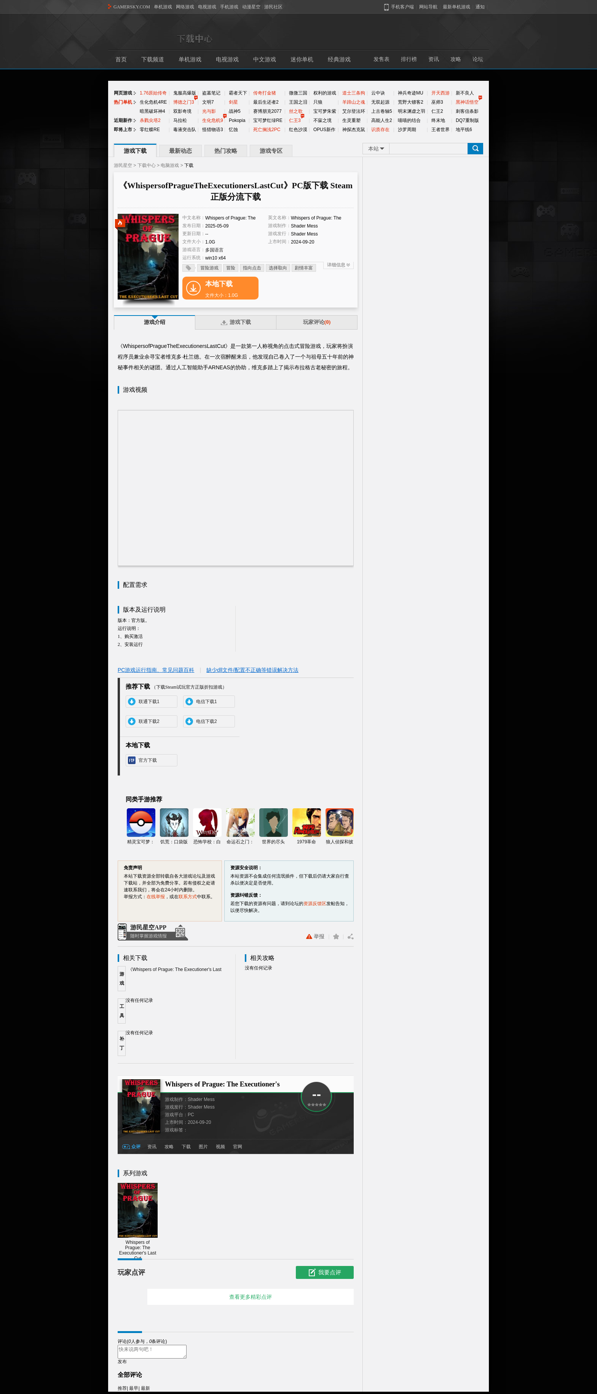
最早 (133, 1390)
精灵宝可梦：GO (141, 826)
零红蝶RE (150, 129)
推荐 (122, 1390)
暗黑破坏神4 (152, 111)
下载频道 (152, 59)
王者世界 (440, 129)
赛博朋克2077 (267, 111)
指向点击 (252, 268)
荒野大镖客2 (410, 102)
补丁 (122, 1043)
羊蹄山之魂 (353, 102)
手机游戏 (229, 7)
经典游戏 (339, 59)
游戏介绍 (154, 322)
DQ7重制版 (467, 120)
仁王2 (437, 111)
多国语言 (214, 250)
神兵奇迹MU (410, 93)
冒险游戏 (209, 268)
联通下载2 (149, 721)
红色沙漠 (298, 129)
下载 (186, 1146)
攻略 (455, 59)
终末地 (438, 120)
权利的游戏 (324, 93)
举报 (315, 936)
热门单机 (123, 102)
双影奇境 (182, 111)
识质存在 (380, 129)
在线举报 (156, 896)
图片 (203, 1146)
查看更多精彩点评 (250, 1297)
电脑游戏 (170, 165)
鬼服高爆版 (184, 93)
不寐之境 (322, 120)
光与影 (209, 111)
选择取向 (278, 268)
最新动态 (180, 151)
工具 (122, 1011)
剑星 (233, 102)
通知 (480, 7)
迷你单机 (302, 59)
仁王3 (295, 120)
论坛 (477, 59)
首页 (121, 59)
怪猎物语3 (212, 129)
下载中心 (146, 165)
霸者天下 (238, 93)
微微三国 (298, 93)
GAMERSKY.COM (131, 7)
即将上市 (123, 129)
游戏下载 (135, 151)
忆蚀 (233, 129)
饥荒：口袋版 (174, 826)
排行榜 (409, 59)
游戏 (122, 978)
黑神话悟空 (467, 102)
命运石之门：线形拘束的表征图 (240, 826)
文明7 (208, 102)
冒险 (230, 268)
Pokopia (237, 120)
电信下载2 (206, 721)
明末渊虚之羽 (411, 111)
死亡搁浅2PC (266, 129)
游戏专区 (271, 151)
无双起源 (380, 102)
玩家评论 (316, 322)
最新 (145, 1390)
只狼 (317, 102)
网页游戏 (123, 93)
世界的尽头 (273, 826)
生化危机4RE (153, 102)
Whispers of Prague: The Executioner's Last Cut (138, 1222)
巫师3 (437, 102)
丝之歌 (296, 111)
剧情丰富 (304, 268)
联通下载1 (149, 701)
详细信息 (336, 265)
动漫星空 (251, 7)
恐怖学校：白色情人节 (207, 826)
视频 (220, 1146)
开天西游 (440, 93)
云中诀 (378, 93)
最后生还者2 (266, 102)
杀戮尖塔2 (150, 120)
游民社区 (273, 7)
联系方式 (188, 896)
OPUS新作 (324, 129)
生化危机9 (212, 120)
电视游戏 (207, 7)
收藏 (336, 936)
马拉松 (180, 120)
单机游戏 (163, 7)
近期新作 (123, 120)
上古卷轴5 (381, 111)
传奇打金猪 (264, 93)
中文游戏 (264, 59)
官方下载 (148, 760)
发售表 (381, 59)
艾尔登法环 (353, 111)
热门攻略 (225, 151)
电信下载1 (206, 701)
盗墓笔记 (211, 93)
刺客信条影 (467, 111)
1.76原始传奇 (153, 93)
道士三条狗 (353, 93)
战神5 (235, 111)
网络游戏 (185, 7)
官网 (237, 1146)
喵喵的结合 (409, 120)
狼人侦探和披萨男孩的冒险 (340, 826)
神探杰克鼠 (353, 129)
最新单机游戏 (456, 7)
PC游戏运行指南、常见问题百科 (156, 670)
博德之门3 (183, 102)
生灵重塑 (351, 120)
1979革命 (306, 826)
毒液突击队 (184, 129)
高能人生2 (381, 120)
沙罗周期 (407, 129)
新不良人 (465, 93)
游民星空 (123, 165)
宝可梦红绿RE (268, 120)
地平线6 (464, 129)
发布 (122, 1364)
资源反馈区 (314, 903)
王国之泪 (298, 102)
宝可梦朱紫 (324, 111)
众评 (135, 1146)
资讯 (433, 59)
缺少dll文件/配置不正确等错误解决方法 (252, 670)
